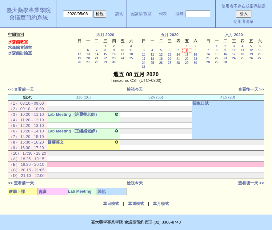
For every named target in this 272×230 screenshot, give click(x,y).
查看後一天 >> (251, 89)
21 (96, 58)
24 (122, 58)
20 (88, 58)
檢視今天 (135, 89)
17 (122, 54)
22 (105, 58)
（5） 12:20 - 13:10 (26, 125)
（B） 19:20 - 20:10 (26, 164)
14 (96, 54)
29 (105, 62)
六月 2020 (234, 34)
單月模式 (161, 203)
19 (79, 58)
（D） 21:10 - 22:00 (27, 175)
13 (88, 54)
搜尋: (180, 13)
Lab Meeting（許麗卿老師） (83, 114)
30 (113, 62)
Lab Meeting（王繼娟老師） (83, 130)
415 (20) (227, 97)
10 (122, 50)
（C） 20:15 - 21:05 (27, 170)
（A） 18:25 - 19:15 (26, 159)
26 (79, 62)
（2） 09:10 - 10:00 (26, 109)
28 (96, 62)
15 (105, 54)
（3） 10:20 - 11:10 (26, 114)
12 (79, 54)
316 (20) (83, 97)
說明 (119, 13)
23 (113, 58)
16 (113, 54)
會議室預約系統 (28, 18)
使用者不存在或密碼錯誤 (244, 6)
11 (131, 50)
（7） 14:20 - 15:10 (26, 136)
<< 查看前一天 (21, 89)
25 (131, 58)
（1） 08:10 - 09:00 (26, 103)
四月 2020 (105, 34)
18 (131, 54)
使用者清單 (244, 21)
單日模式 (111, 203)
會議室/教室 (141, 13)
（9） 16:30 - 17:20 (26, 147)
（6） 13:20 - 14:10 (26, 131)
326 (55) (155, 97)
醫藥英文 (83, 142)
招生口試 (201, 103)
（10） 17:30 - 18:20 (27, 153)
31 (143, 67)
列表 (163, 13)
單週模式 (136, 203)
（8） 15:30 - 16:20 (26, 142)
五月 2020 (170, 34)
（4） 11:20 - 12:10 (26, 120)
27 (88, 62)
